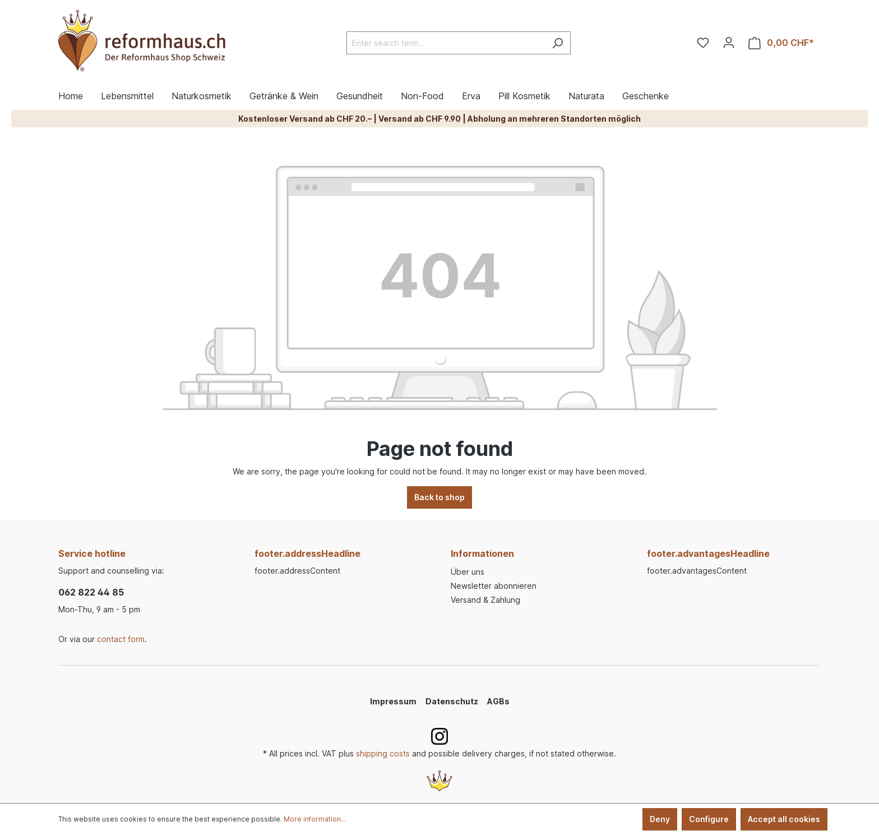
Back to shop (439, 497)
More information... (315, 819)
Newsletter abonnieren (493, 586)
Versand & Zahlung (485, 600)
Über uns (467, 571)
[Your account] (729, 42)
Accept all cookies (784, 819)
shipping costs (383, 753)
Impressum (393, 701)
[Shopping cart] (781, 43)
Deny (660, 819)
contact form (121, 639)
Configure (709, 819)
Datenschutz (451, 701)
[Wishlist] (703, 42)
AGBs (498, 701)
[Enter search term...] (445, 42)
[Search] (557, 42)
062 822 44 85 (91, 592)
